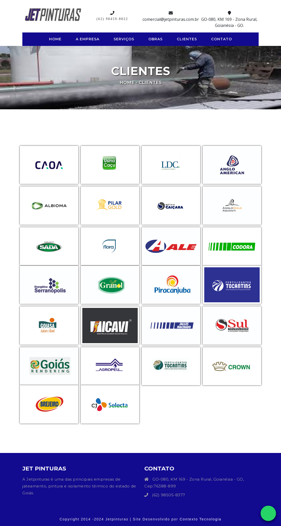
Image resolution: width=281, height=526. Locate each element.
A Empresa (87, 39)
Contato (221, 39)
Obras (155, 39)
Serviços (124, 39)
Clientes (187, 39)
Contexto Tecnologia (201, 519)
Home (56, 38)
